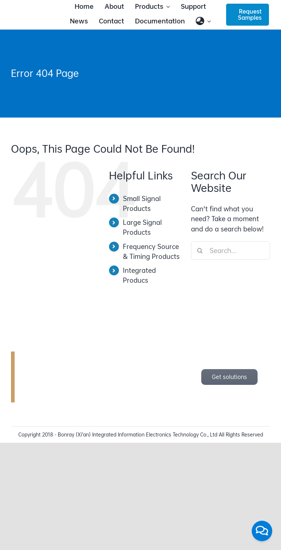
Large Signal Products (142, 227)
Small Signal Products (142, 203)
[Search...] (230, 250)
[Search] (200, 250)
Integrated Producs (139, 275)
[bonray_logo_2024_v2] (33, 13)
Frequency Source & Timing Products (151, 251)
